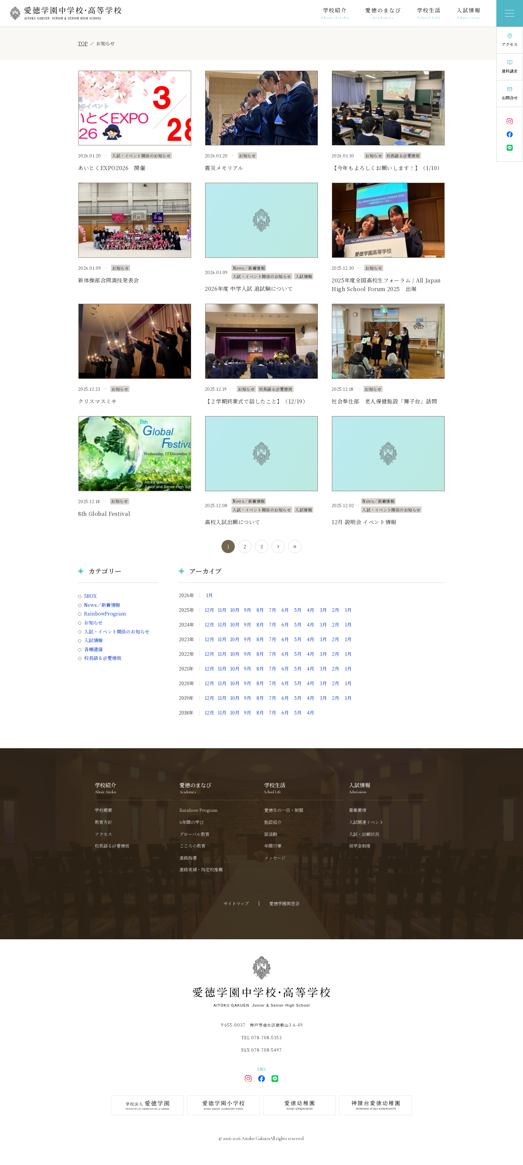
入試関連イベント (366, 822)
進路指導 (188, 858)
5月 (298, 610)
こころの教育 (192, 846)
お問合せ (510, 97)
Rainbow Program (198, 810)
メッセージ (275, 858)
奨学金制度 (360, 846)
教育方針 (103, 822)
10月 (234, 610)
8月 (260, 610)
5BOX (90, 596)
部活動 (270, 834)
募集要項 (357, 810)
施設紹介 (273, 822)
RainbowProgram (105, 614)
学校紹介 (335, 11)
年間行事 (273, 846)
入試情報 (469, 11)
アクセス (510, 44)
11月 (222, 610)
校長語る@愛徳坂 (112, 846)
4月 (310, 610)
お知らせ (93, 623)
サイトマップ (236, 903)
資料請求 (510, 71)
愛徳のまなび (383, 11)
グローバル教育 (194, 834)
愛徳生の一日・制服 (283, 810)
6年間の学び (191, 822)
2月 (335, 610)
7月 (272, 610)
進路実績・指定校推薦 (201, 870)
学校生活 (429, 11)
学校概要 (103, 810)
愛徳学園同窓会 (284, 903)
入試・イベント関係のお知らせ (116, 632)
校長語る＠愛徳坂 (102, 658)
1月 (209, 595)
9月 (247, 610)
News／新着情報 (102, 605)
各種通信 (93, 649)
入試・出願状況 (364, 834)
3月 (323, 610)
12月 (209, 610)
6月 (285, 610)
